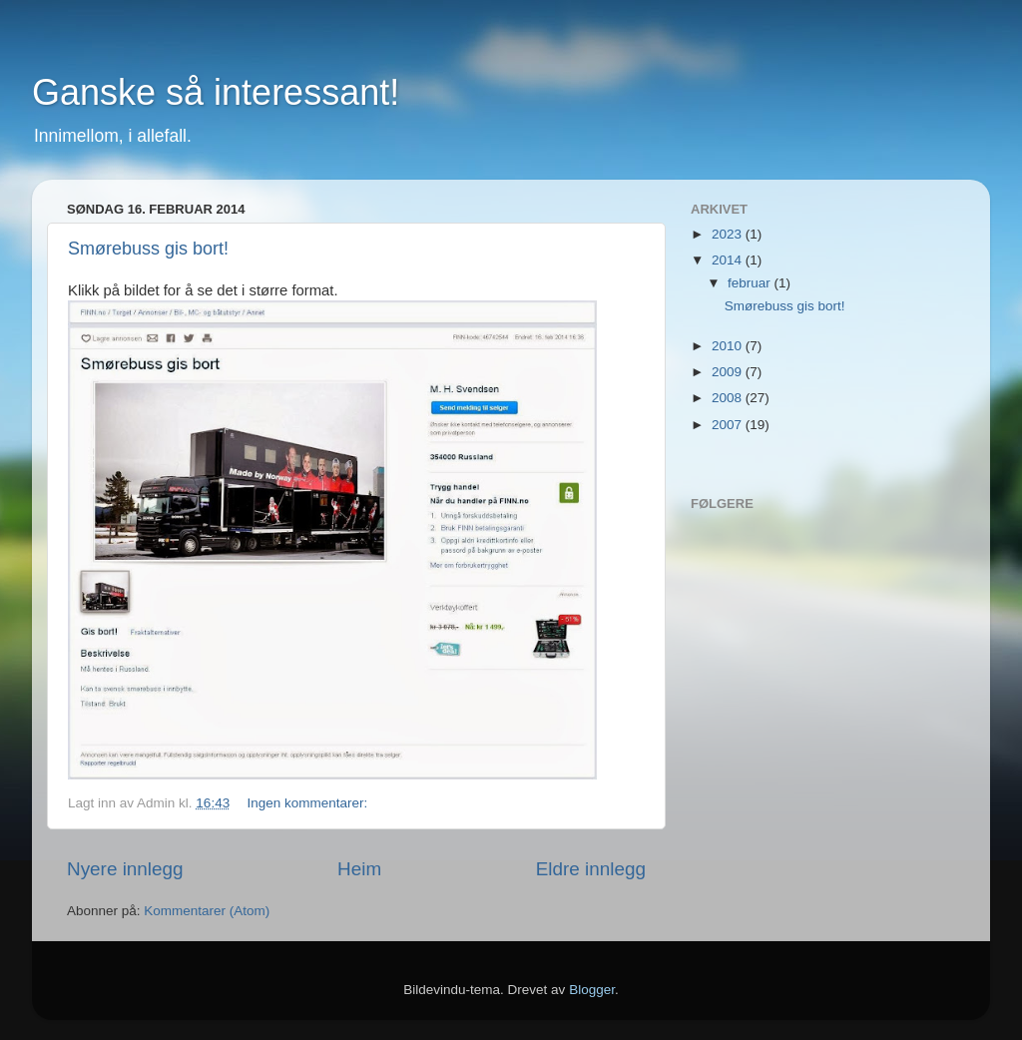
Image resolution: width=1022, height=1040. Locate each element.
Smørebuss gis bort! (148, 249)
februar (751, 282)
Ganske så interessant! (215, 92)
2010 (729, 345)
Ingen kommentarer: (307, 802)
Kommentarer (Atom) (206, 910)
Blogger (592, 989)
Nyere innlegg (125, 868)
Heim (359, 868)
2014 (729, 260)
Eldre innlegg (591, 868)
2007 (729, 424)
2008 (729, 397)
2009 (729, 371)
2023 (729, 234)
